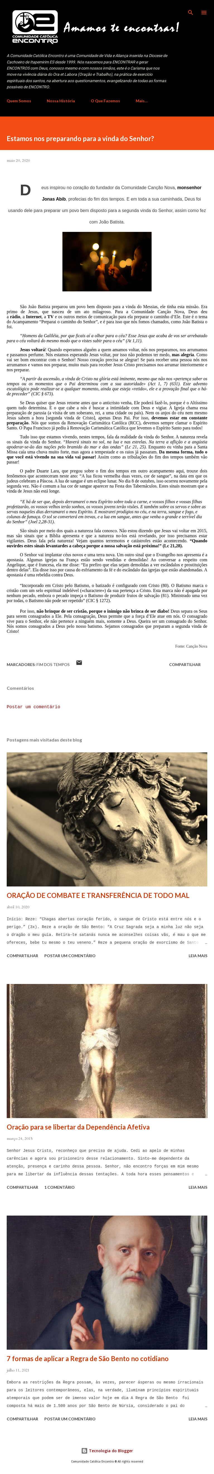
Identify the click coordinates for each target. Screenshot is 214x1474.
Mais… (142, 100)
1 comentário (59, 1187)
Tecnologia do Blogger (107, 1450)
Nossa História (61, 100)
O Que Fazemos (105, 100)
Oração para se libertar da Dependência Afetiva (78, 1127)
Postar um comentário (33, 707)
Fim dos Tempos (53, 664)
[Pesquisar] (190, 10)
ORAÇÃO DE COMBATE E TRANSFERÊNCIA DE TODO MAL (98, 895)
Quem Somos (19, 100)
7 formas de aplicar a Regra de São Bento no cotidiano (88, 1358)
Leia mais (198, 955)
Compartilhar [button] (185, 664)
